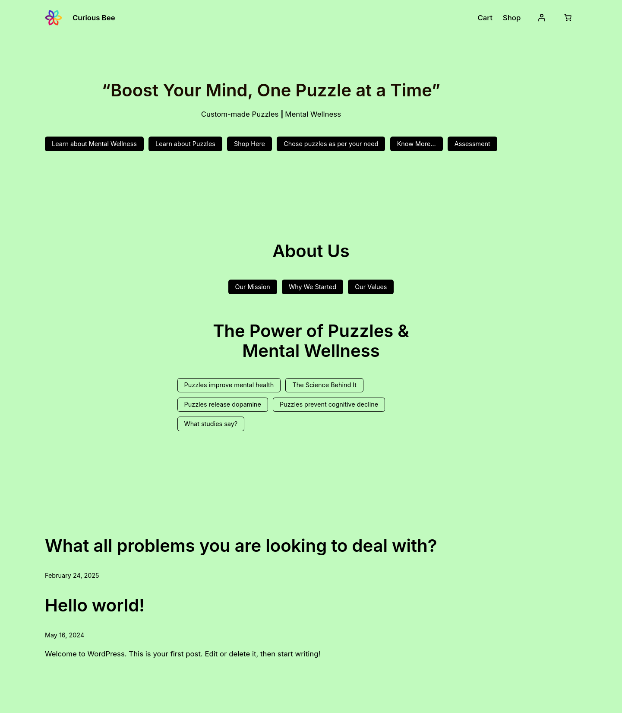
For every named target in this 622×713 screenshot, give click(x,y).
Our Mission (252, 286)
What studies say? (211, 423)
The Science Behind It (324, 384)
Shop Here (249, 143)
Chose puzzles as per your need (331, 143)
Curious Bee (94, 17)
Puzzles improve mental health (229, 384)
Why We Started (312, 286)
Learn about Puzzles (185, 143)
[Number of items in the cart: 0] (568, 18)
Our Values (371, 286)
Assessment (472, 143)
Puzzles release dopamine (222, 404)
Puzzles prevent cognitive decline (329, 404)
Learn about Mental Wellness (94, 143)
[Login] (542, 18)
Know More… (416, 143)
